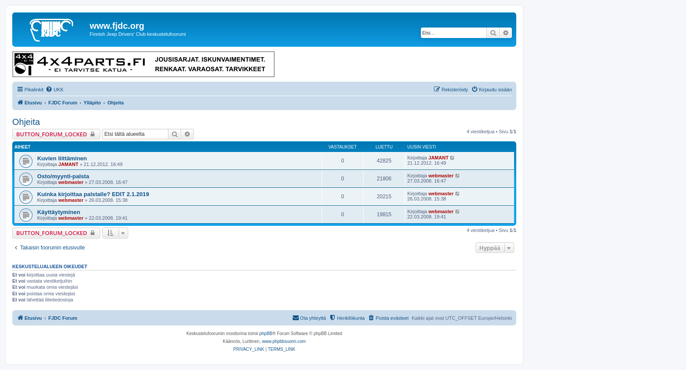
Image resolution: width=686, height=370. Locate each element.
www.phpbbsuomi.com (284, 341)
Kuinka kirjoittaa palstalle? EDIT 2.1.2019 (93, 194)
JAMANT (68, 164)
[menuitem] (54, 89)
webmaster (70, 182)
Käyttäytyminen (58, 212)
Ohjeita (26, 122)
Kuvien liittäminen (62, 158)
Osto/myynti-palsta (63, 176)
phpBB (266, 333)
